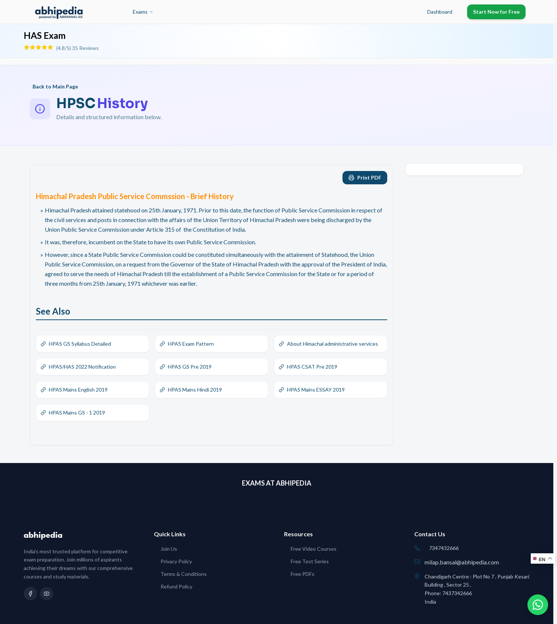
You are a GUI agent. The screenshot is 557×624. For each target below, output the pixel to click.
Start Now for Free (496, 12)
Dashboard (439, 12)
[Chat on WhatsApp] (537, 604)
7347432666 (444, 548)
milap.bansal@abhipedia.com (462, 562)
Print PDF (364, 177)
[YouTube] (46, 593)
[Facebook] (30, 593)
